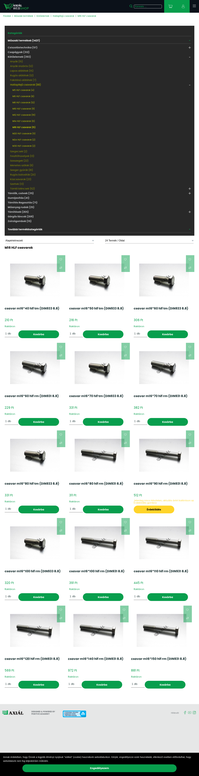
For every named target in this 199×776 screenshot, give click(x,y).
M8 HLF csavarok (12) (23, 103)
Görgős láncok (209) (21, 216)
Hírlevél (175, 713)
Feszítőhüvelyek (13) (22, 156)
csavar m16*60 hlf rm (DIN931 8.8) (32, 396)
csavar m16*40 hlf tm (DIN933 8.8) (32, 308)
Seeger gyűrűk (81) (21, 170)
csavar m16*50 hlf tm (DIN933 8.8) (96, 308)
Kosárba (38, 334)
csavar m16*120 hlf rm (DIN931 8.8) (32, 658)
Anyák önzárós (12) (21, 66)
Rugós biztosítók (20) (23, 174)
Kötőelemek (43, 16)
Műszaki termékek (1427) (24, 40)
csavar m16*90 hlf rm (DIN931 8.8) (161, 483)
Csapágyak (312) (19, 52)
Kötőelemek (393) (19, 57)
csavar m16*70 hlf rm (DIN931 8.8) (160, 396)
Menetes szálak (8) (21, 165)
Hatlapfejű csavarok (63, 16)
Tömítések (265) (18, 212)
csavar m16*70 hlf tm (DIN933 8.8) (96, 396)
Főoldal (7, 16)
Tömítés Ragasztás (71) (22, 202)
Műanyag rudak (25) (21, 207)
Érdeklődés (154, 509)
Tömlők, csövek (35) (21, 193)
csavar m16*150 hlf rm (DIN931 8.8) (158, 658)
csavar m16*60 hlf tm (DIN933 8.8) (161, 308)
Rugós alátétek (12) (22, 75)
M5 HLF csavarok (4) (23, 90)
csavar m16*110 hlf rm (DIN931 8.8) (161, 571)
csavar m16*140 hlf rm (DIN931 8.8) (95, 658)
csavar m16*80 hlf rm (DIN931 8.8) (96, 483)
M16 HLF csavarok (87, 16)
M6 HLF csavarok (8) (23, 96)
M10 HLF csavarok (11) (23, 109)
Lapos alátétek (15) (21, 71)
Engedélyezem (99, 768)
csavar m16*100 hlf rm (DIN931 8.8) (97, 571)
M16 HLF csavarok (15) (23, 127)
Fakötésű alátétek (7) (23, 80)
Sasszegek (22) (19, 161)
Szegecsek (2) (18, 151)
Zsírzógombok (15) (20, 221)
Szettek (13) (17, 184)
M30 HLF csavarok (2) (23, 146)
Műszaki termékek (23, 16)
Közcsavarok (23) (20, 179)
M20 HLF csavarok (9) (23, 134)
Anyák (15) (16, 61)
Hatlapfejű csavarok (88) (25, 85)
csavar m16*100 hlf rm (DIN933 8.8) (33, 571)
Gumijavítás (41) (18, 198)
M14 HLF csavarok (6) (23, 121)
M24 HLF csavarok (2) (23, 140)
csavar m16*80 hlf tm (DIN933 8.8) (32, 483)
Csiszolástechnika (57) (22, 47)
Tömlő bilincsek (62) (22, 188)
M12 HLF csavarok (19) (23, 115)
